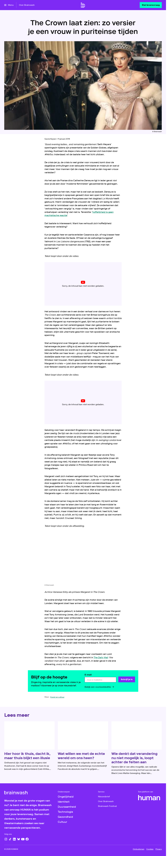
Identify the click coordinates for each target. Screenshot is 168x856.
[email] (100, 679)
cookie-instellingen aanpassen (74, 285)
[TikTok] (10, 839)
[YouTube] (22, 839)
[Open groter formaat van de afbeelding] (83, 558)
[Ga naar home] (83, 5)
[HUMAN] (149, 797)
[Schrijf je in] (126, 679)
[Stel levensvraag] (151, 5)
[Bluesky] (18, 839)
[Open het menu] (9, 5)
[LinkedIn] (14, 839)
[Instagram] (5, 839)
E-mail (88, 674)
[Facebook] (27, 839)
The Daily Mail (101, 657)
